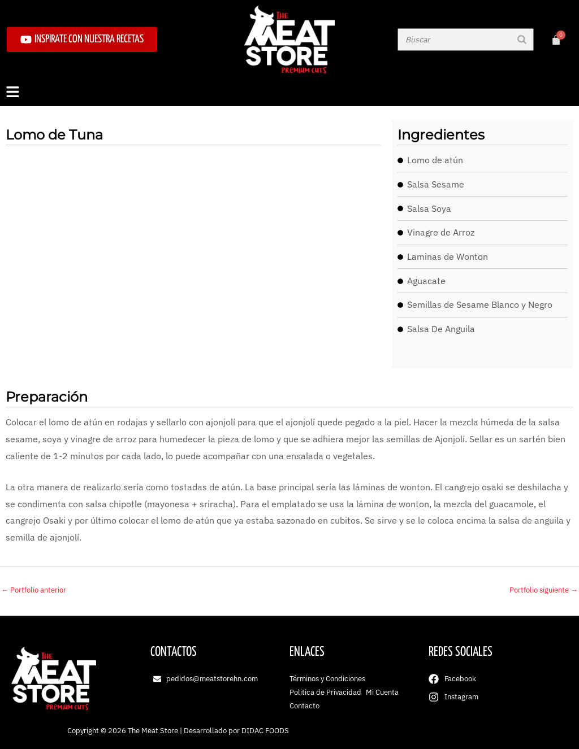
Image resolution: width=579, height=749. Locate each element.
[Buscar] (522, 39)
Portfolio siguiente (543, 590)
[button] (289, 93)
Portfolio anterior (33, 590)
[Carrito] (556, 40)
